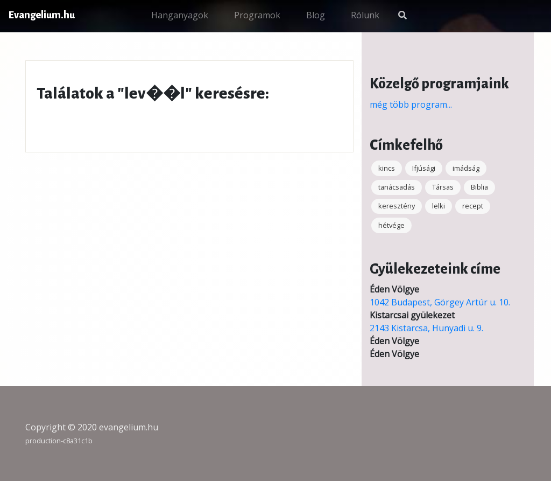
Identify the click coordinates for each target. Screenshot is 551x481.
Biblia (479, 187)
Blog (315, 15)
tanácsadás (396, 187)
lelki (438, 206)
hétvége (391, 225)
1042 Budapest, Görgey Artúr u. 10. (440, 302)
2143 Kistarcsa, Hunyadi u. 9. (426, 328)
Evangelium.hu (42, 15)
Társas (443, 187)
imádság (466, 168)
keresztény (396, 206)
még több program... (411, 104)
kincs (386, 168)
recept (472, 206)
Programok (257, 15)
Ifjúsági (423, 168)
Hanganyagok (179, 15)
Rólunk (365, 15)
